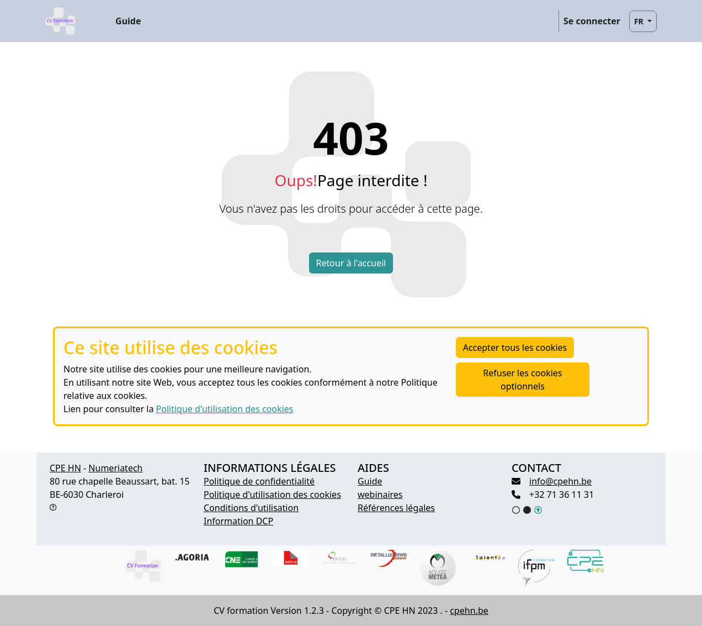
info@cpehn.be (560, 481)
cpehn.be (469, 610)
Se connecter (591, 21)
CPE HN (65, 468)
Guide (128, 21)
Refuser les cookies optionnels (522, 379)
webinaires (380, 494)
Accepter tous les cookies (515, 347)
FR (640, 21)
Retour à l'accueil (351, 263)
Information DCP (238, 521)
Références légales (396, 508)
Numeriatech (115, 468)
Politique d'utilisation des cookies (225, 409)
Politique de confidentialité (259, 481)
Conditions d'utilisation (251, 508)
